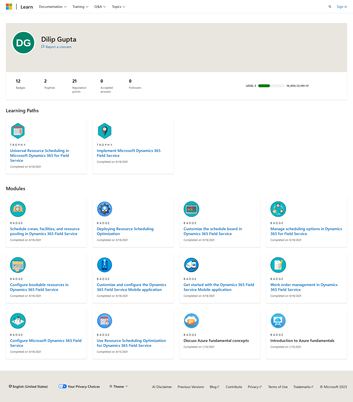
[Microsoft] (9, 6)
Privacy (253, 386)
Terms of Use (278, 386)
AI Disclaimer (162, 386)
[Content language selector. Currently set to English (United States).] (28, 386)
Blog (213, 386)
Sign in (342, 6)
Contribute (234, 386)
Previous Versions (191, 386)
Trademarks (302, 386)
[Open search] (330, 6)
